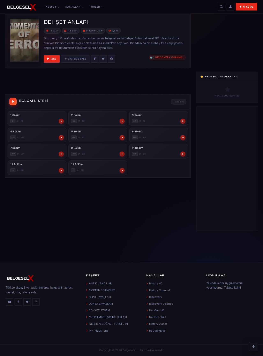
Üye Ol (246, 6)
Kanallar (74, 6)
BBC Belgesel (156, 330)
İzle (51, 58)
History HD (154, 283)
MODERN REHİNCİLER (100, 290)
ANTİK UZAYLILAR (99, 283)
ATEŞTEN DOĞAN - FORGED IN (107, 323)
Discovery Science (159, 303)
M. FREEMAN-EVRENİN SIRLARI (106, 317)
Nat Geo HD (155, 310)
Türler (96, 6)
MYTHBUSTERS (97, 330)
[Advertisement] (98, 82)
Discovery (154, 297)
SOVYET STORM (98, 310)
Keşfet (52, 6)
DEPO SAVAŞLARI (98, 297)
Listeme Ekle (75, 58)
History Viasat (156, 323)
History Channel (158, 290)
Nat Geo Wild (156, 317)
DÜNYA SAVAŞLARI (99, 303)
